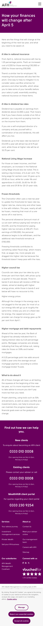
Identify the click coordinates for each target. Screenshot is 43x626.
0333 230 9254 (22, 505)
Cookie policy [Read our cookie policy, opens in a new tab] (12, 599)
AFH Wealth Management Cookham (7, 566)
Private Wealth (7, 539)
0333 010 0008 (21, 451)
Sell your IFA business (10, 544)
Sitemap (26, 552)
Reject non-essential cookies (21, 614)
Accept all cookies (21, 621)
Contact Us (27, 527)
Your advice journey (10, 527)
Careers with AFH (29, 547)
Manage (21, 607)
